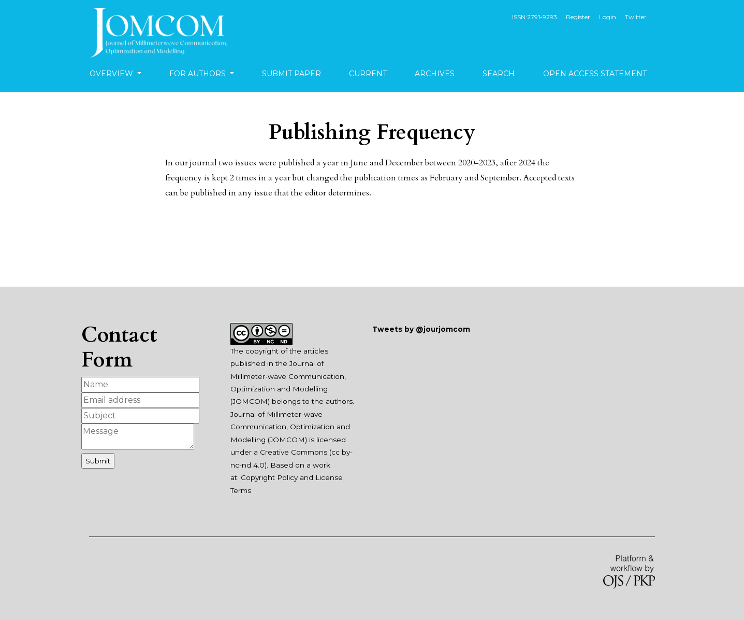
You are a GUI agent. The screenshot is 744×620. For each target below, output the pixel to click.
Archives (435, 73)
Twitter (636, 17)
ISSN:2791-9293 (534, 17)
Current (368, 73)
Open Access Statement (595, 73)
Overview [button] (112, 73)
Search (499, 73)
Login (607, 17)
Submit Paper (291, 73)
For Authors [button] (198, 73)
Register (578, 17)
